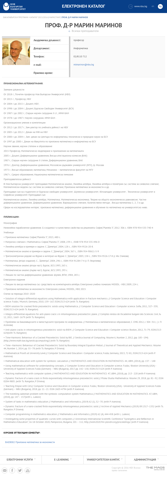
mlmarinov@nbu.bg (84, 64)
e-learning (61, 460)
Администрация (145, 460)
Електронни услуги (20, 460)
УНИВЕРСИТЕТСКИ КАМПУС (103, 460)
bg (160, 6)
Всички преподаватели (85, 31)
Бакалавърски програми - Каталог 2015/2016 (25, 17)
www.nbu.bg (138, 6)
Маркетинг (54, 17)
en (153, 6)
